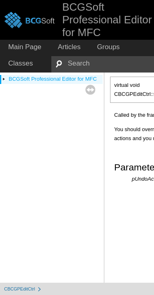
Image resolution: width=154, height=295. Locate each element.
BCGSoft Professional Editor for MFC (53, 79)
